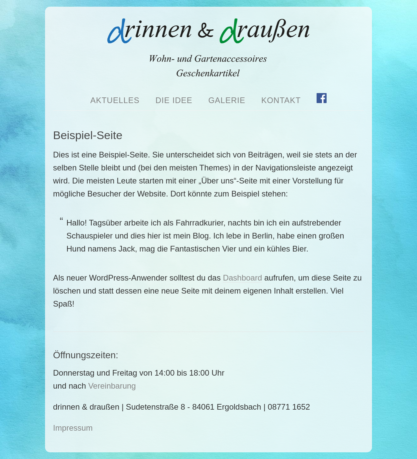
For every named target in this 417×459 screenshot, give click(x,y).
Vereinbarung (112, 385)
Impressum (73, 427)
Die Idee (173, 100)
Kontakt (281, 100)
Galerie (226, 100)
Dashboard (242, 277)
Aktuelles (115, 100)
